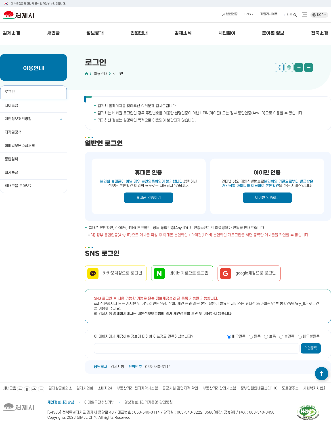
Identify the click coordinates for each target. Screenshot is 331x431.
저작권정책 (13, 132)
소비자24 (105, 388)
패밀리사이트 (270, 14)
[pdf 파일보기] (308, 407)
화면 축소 (308, 67)
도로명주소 (290, 388)
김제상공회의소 (60, 388)
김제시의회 (84, 388)
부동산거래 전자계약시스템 (137, 388)
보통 (272, 337)
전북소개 (319, 33)
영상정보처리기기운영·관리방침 (148, 402)
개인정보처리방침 (18, 119)
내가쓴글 (11, 173)
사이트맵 (11, 106)
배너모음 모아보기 (19, 186)
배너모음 (41, 389)
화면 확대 (298, 67)
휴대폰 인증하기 (148, 198)
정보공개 (95, 33)
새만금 (53, 33)
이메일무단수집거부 (20, 146)
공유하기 (279, 67)
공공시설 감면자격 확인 (180, 388)
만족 (257, 337)
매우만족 (238, 337)
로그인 (10, 92)
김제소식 (183, 33)
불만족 (289, 337)
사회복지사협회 (315, 388)
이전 (20, 389)
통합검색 (11, 159)
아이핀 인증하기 (267, 198)
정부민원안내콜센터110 (259, 388)
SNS (249, 14)
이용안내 (100, 74)
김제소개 (11, 33)
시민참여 (226, 33)
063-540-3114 (158, 367)
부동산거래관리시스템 (219, 388)
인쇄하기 (289, 67)
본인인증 (232, 14)
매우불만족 (311, 337)
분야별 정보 (273, 33)
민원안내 (139, 33)
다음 (34, 389)
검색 (289, 15)
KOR (321, 15)
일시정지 (27, 389)
